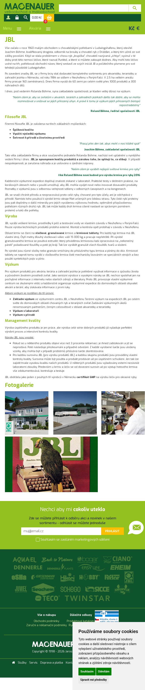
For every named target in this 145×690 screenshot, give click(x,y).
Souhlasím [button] (87, 671)
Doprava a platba (51, 663)
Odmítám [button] (103, 671)
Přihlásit (112, 531)
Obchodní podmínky (46, 621)
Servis (33, 663)
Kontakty (72, 663)
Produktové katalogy (81, 621)
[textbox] (93, 8)
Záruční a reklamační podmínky (46, 625)
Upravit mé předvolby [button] (93, 679)
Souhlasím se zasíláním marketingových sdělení (72, 539)
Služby (22, 663)
